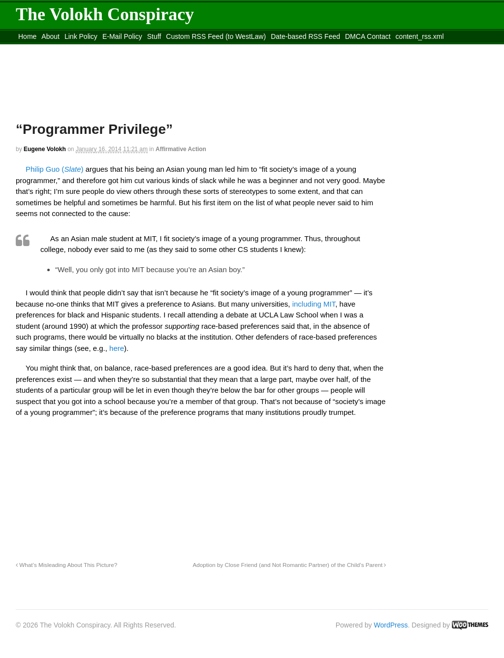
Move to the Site (70, 49)
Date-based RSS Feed (305, 36)
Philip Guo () (55, 169)
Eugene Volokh (45, 149)
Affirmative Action (181, 149)
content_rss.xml (420, 36)
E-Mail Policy (122, 36)
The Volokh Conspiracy (105, 14)
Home (27, 36)
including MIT (314, 304)
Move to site (158, 49)
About (50, 36)
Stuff (154, 36)
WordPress (391, 625)
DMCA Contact (368, 36)
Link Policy (80, 36)
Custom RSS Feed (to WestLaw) (216, 36)
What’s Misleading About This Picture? (66, 565)
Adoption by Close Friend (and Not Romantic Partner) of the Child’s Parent (289, 565)
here (116, 348)
